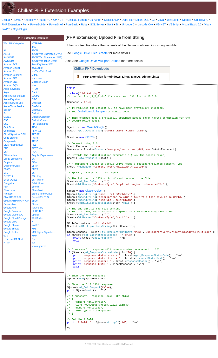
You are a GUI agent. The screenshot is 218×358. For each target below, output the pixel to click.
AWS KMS (8, 57)
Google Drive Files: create (90, 53)
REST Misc (37, 148)
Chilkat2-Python (77, 19)
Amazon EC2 (10, 64)
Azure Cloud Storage (14, 96)
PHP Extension (11, 24)
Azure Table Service (13, 106)
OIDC (34, 99)
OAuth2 (36, 96)
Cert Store (8, 127)
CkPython (95, 19)
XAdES (35, 225)
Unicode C (128, 24)
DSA (5, 151)
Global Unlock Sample (91, 111)
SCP (34, 158)
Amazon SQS (10, 85)
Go (153, 19)
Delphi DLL (142, 19)
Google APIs (10, 207)
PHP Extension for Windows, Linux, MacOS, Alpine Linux (121, 76)
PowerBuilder (38, 24)
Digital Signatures (12, 158)
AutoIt (42, 19)
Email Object (10, 179)
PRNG (35, 141)
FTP (5, 186)
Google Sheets (11, 228)
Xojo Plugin (20, 29)
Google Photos (11, 225)
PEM (34, 127)
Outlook (36, 113)
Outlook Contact (40, 120)
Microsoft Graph (40, 82)
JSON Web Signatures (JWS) (47, 57)
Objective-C (201, 19)
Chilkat (6, 19)
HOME (17, 19)
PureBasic (72, 24)
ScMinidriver (38, 183)
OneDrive (37, 106)
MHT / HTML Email (41, 71)
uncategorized (39, 246)
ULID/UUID (37, 211)
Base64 (7, 110)
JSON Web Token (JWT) (44, 61)
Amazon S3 (9, 71)
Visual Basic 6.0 (191, 24)
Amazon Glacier (11, 68)
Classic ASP (111, 19)
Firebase (8, 193)
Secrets (36, 186)
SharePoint (37, 190)
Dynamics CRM (11, 165)
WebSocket (37, 218)
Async (6, 92)
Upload (35, 214)
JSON (35, 50)
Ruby (84, 24)
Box (5, 113)
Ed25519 (8, 176)
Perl (25, 24)
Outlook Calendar (41, 117)
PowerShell (56, 24)
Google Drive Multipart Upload (99, 61)
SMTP (35, 169)
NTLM (35, 89)
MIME (35, 75)
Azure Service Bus (13, 103)
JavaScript (173, 19)
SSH (34, 172)
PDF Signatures (40, 124)
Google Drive (10, 221)
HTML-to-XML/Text (13, 239)
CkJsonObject (93, 190)
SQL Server (97, 24)
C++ (62, 19)
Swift (110, 24)
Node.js (186, 19)
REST (35, 144)
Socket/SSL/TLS (40, 197)
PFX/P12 (36, 130)
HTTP (6, 242)
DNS (5, 148)
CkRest (89, 137)
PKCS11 (36, 134)
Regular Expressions (42, 155)
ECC (5, 172)
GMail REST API (12, 197)
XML (34, 228)
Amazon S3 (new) (12, 75)
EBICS (6, 169)
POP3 (35, 137)
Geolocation (9, 204)
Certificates (9, 130)
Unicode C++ (145, 24)
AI (4, 50)
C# (55, 19)
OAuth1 (36, 92)
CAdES (7, 117)
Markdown (37, 78)
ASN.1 (6, 54)
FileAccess (9, 190)
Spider (35, 200)
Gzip (5, 235)
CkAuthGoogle (95, 127)
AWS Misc (8, 61)
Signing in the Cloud (42, 193)
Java (161, 19)
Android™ (30, 19)
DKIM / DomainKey (13, 144)
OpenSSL (37, 110)
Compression (10, 141)
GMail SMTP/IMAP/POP (16, 200)
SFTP (35, 165)
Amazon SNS (10, 82)
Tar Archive (37, 207)
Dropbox (7, 162)
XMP (34, 235)
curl (33, 242)
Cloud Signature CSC (14, 134)
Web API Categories (13, 43)
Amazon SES (10, 78)
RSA (34, 151)
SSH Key (36, 176)
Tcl (117, 24)
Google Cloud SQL (13, 214)
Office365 (37, 103)
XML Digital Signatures (43, 232)
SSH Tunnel (38, 179)
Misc (34, 85)
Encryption (9, 183)
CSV (5, 124)
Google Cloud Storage (15, 218)
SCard (35, 162)
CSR (5, 120)
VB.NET (161, 24)
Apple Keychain (11, 89)
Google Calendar (12, 211)
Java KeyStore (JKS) (42, 64)
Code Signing (10, 137)
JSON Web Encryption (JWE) (47, 54)
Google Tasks (10, 232)
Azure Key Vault (11, 99)
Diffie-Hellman (10, 155)
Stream (35, 204)
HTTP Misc (37, 43)
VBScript (174, 24)
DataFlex (127, 19)
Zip (33, 239)
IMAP (34, 47)
